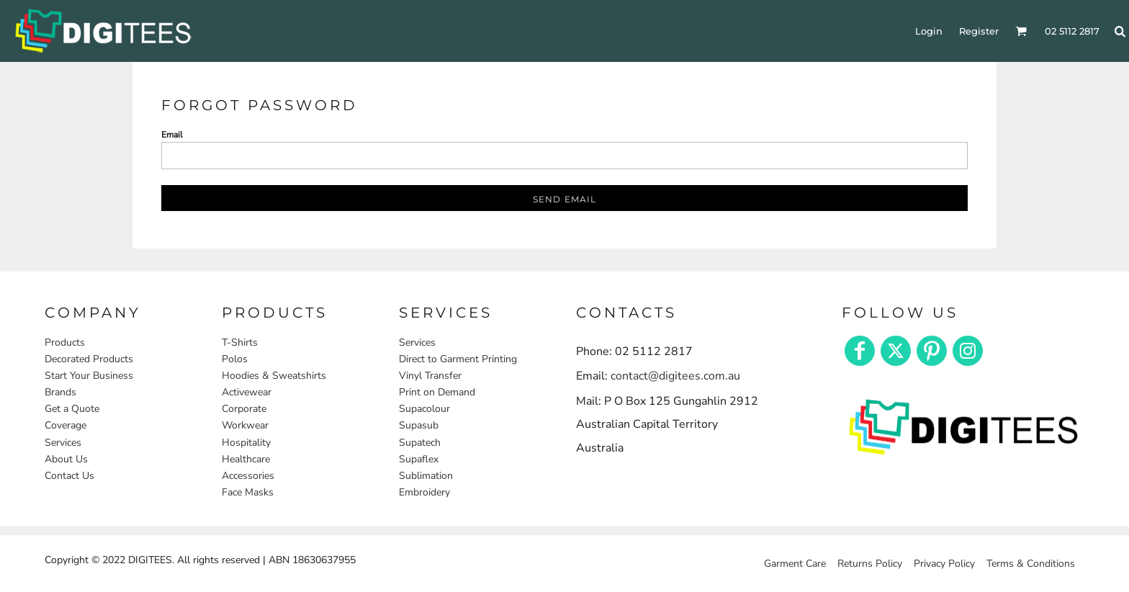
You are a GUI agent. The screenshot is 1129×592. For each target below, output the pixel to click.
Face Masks (248, 492)
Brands (60, 392)
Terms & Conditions (1030, 563)
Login (929, 31)
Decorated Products (89, 359)
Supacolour (424, 409)
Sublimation (426, 476)
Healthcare (246, 459)
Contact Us (69, 476)
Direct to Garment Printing (458, 359)
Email (172, 134)
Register (979, 31)
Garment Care (795, 563)
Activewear (246, 392)
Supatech (420, 442)
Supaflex (418, 459)
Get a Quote (72, 409)
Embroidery (424, 492)
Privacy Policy (944, 563)
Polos (235, 359)
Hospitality (246, 442)
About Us (66, 459)
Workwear (245, 425)
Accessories (248, 476)
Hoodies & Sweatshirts (274, 375)
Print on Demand (437, 392)
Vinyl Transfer (430, 375)
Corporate (244, 409)
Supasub (418, 425)
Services (63, 442)
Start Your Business (89, 375)
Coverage (65, 425)
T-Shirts (240, 342)
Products (65, 342)
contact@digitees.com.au (675, 376)
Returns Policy (869, 563)
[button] (963, 426)
